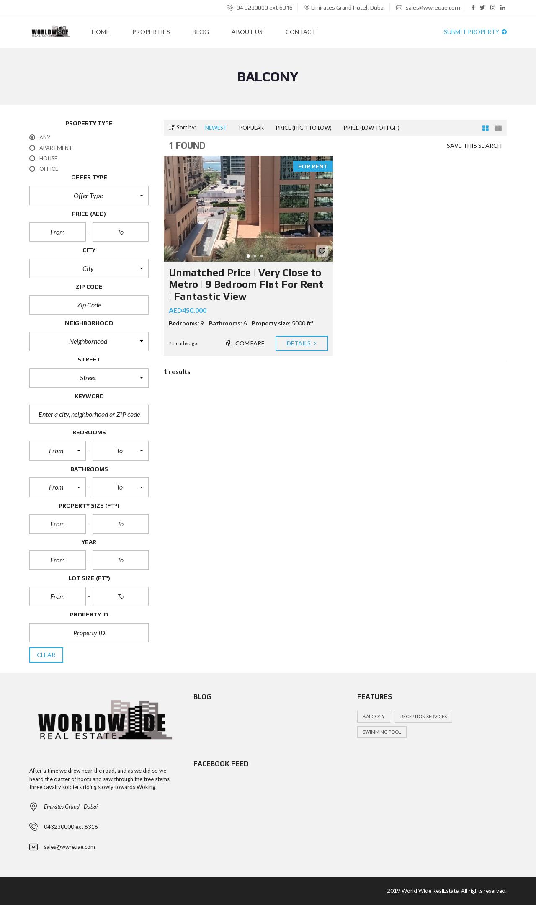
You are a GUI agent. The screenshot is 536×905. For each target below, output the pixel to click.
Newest (216, 127)
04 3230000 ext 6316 (260, 7)
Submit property (475, 31)
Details (301, 343)
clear (46, 655)
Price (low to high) (371, 127)
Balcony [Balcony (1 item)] (374, 716)
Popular (251, 127)
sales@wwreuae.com (428, 7)
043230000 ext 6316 (71, 826)
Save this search (474, 145)
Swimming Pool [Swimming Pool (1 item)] (382, 732)
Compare (245, 343)
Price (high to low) (304, 127)
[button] (89, 195)
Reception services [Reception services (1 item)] (423, 716)
